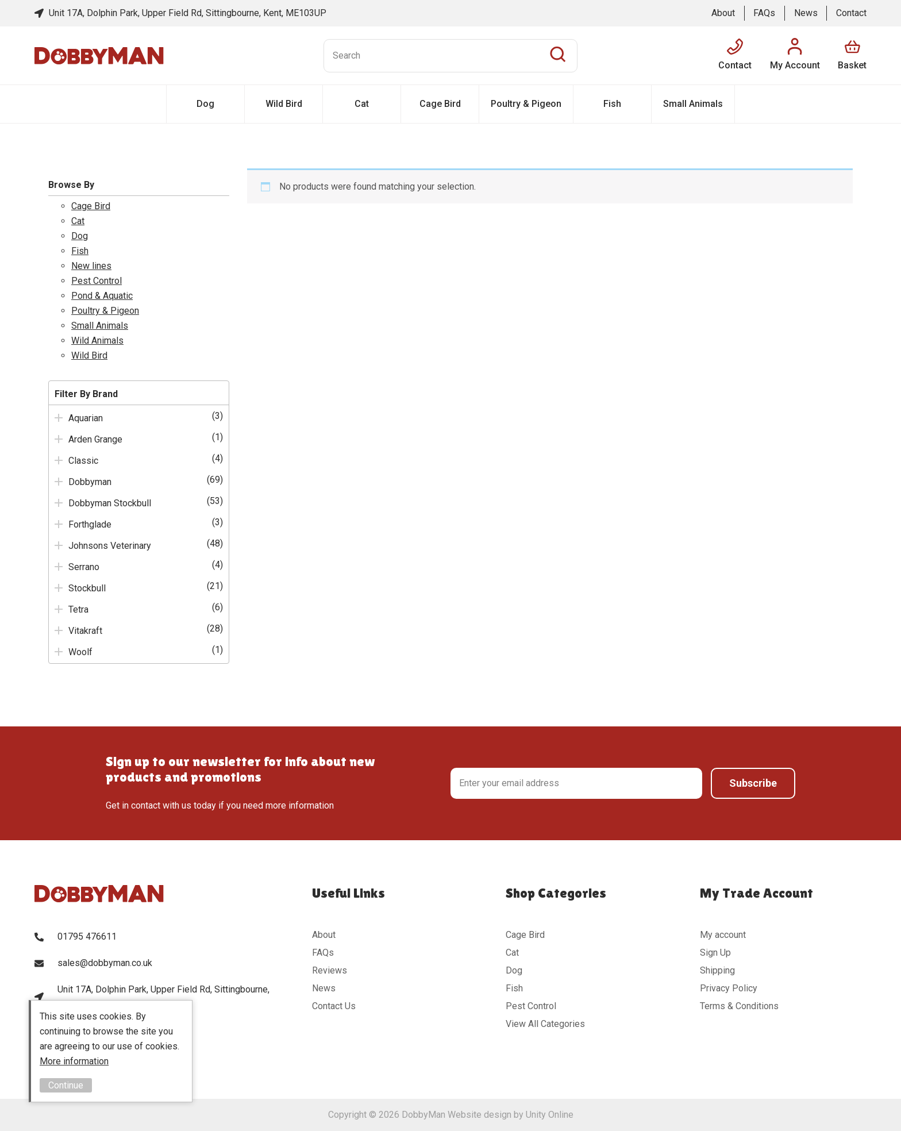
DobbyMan (99, 55)
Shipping (717, 970)
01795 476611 (87, 936)
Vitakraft (85, 630)
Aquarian (85, 418)
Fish (612, 103)
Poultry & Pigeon (526, 103)
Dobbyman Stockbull (109, 503)
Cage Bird (440, 103)
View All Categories (545, 1023)
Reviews (329, 970)
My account (723, 934)
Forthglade (89, 524)
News (806, 12)
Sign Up (715, 952)
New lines (91, 265)
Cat (362, 103)
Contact (851, 12)
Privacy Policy (728, 988)
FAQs (764, 12)
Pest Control (96, 280)
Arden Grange (95, 439)
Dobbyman (89, 481)
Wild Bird (283, 103)
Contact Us (334, 1006)
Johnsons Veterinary (109, 545)
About (723, 12)
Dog (205, 103)
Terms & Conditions (739, 1006)
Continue (65, 1085)
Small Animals (693, 103)
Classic (83, 460)
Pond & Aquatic (102, 295)
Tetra (78, 609)
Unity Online (549, 1114)
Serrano (83, 566)
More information (74, 1061)
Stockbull (87, 588)
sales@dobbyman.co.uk (104, 962)
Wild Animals (97, 340)
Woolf (80, 652)
